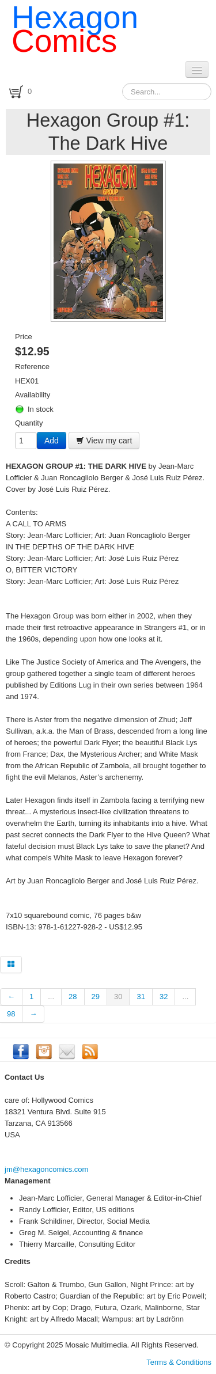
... (51, 996)
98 (11, 1013)
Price (23, 336)
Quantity (29, 423)
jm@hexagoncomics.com (46, 1169)
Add (51, 440)
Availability (32, 394)
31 (141, 996)
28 (73, 996)
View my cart (104, 440)
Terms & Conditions (178, 1362)
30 (118, 996)
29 (96, 996)
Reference (32, 366)
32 (164, 996)
